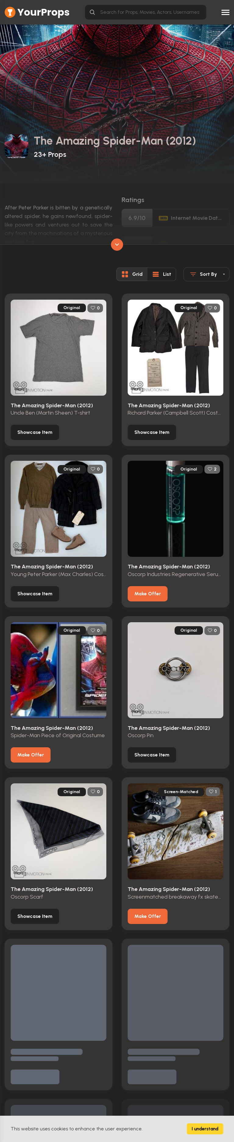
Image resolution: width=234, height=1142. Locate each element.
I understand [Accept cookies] (205, 1129)
